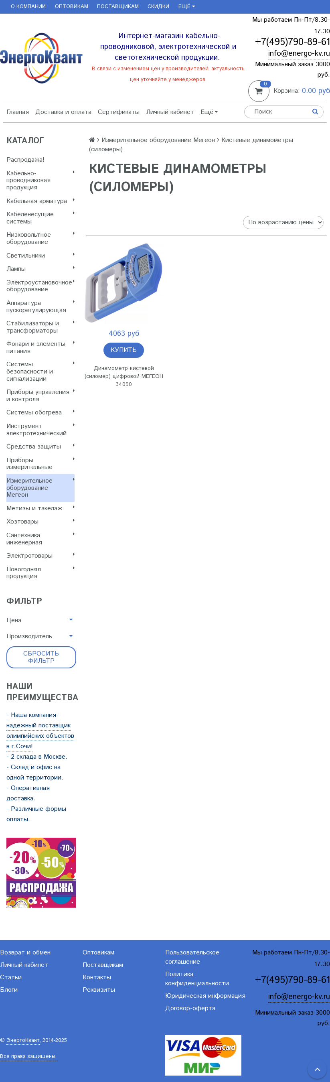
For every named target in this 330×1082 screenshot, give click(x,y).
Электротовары (40, 555)
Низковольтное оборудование (40, 238)
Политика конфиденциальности (197, 979)
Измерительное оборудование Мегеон (40, 487)
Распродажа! (25, 159)
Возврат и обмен (25, 952)
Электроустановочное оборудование (40, 286)
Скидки (158, 6)
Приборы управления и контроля (40, 396)
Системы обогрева (40, 412)
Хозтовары (40, 521)
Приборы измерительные (40, 464)
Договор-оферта (190, 1008)
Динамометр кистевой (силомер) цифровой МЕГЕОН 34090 (124, 376)
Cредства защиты (40, 446)
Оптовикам (71, 6)
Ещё (186, 6)
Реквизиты (99, 990)
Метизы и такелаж (40, 508)
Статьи (11, 977)
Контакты (97, 977)
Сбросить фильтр (41, 657)
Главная (17, 112)
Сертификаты (119, 112)
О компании (28, 6)
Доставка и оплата (63, 112)
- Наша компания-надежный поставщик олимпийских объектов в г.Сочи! (40, 731)
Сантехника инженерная (40, 539)
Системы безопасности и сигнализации (40, 371)
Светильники (40, 255)
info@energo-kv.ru (299, 53)
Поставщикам (118, 6)
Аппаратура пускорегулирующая (40, 306)
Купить (124, 350)
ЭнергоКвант (23, 1040)
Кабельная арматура (40, 201)
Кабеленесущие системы (40, 218)
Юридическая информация (205, 996)
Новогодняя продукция (40, 573)
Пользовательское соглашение (192, 957)
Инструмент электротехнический (40, 430)
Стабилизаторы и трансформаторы (40, 327)
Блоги (9, 990)
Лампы (40, 269)
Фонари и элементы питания (40, 347)
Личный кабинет (170, 112)
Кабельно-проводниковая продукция (40, 180)
